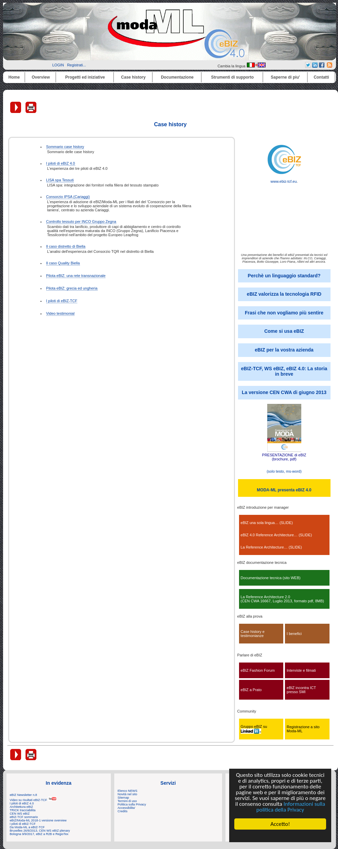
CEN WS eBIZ (20, 813)
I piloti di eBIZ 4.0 (60, 163)
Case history (133, 77)
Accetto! (280, 824)
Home (14, 77)
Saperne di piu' (285, 77)
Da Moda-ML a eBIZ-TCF (27, 827)
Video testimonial (60, 313)
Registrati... (76, 65)
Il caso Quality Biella (63, 263)
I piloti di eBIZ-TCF (62, 301)
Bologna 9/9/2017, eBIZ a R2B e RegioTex (39, 834)
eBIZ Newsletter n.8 (23, 795)
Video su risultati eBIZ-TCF (33, 800)
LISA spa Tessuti (60, 180)
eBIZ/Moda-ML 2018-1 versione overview (38, 820)
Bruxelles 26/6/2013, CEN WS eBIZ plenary (40, 830)
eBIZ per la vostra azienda (284, 350)
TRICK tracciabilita (23, 810)
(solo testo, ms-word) (284, 471)
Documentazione (177, 77)
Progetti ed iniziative (85, 77)
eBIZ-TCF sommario (24, 817)
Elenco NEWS (127, 791)
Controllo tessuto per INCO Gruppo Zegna (81, 221)
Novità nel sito (127, 794)
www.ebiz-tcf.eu (284, 179)
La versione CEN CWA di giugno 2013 (284, 392)
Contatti (321, 77)
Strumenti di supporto (232, 77)
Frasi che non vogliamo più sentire (284, 312)
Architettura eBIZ (21, 807)
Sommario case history (65, 147)
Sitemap (123, 797)
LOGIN (58, 65)
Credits (123, 811)
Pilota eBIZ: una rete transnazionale (76, 276)
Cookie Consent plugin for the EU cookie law (280, 835)
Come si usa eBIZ (284, 331)
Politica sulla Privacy (132, 804)
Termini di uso (127, 801)
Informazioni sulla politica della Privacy (290, 806)
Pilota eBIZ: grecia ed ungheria (72, 288)
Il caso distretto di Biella (66, 246)
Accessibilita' (126, 808)
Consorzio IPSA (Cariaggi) (68, 197)
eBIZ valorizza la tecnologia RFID (284, 294)
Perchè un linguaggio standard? (284, 275)
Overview (41, 77)
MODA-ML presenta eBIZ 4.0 (284, 490)
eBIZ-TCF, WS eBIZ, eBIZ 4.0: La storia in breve (284, 371)
